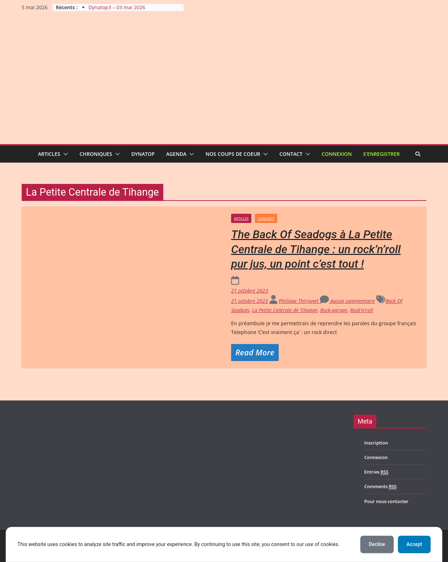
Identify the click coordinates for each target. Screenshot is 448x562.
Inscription (376, 443)
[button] (64, 154)
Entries (376, 472)
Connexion (337, 154)
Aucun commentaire (347, 301)
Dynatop (143, 154)
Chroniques (96, 154)
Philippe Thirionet (299, 301)
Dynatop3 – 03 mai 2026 (116, 7)
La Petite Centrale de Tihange (284, 310)
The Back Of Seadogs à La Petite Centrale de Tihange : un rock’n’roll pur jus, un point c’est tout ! (316, 249)
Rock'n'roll (361, 310)
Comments (380, 486)
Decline (377, 544)
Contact (290, 154)
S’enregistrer (381, 154)
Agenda (176, 154)
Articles (49, 154)
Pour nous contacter (386, 501)
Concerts (266, 218)
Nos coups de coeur (233, 154)
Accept (414, 544)
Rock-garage (333, 310)
